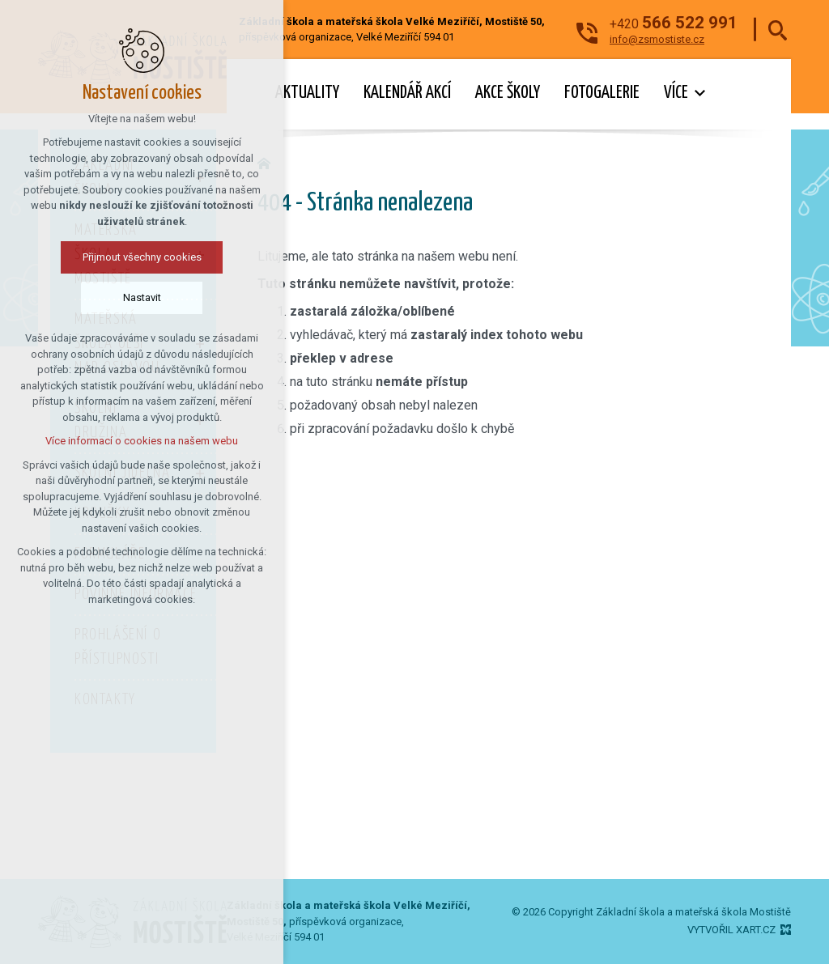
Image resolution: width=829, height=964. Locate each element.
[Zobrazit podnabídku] (700, 93)
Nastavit (93, 297)
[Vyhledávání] (777, 29)
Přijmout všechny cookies (93, 257)
